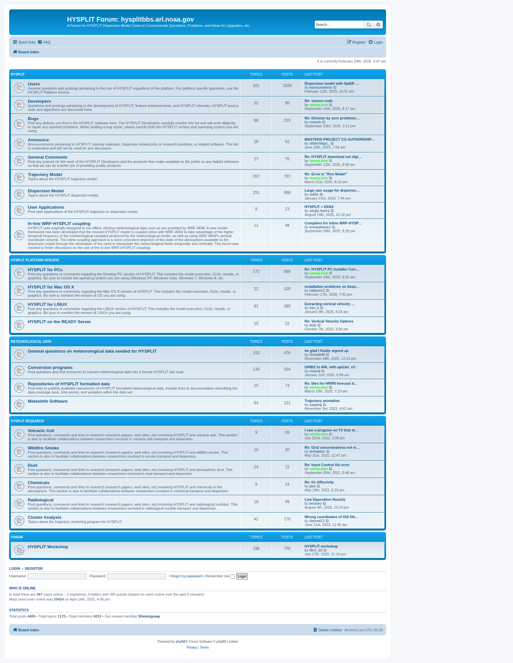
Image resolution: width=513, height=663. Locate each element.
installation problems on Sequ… (332, 286)
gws (313, 486)
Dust (32, 465)
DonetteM (317, 355)
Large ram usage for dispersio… (332, 190)
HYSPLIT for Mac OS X (51, 287)
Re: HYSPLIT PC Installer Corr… (332, 269)
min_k (314, 308)
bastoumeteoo (321, 87)
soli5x (314, 194)
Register (34, 568)
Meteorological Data (31, 341)
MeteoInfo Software (48, 401)
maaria (315, 371)
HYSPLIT (18, 74)
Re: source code (319, 101)
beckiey (316, 503)
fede (313, 325)
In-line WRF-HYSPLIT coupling (59, 223)
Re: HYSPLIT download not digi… (333, 157)
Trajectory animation (322, 401)
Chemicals (38, 482)
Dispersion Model (46, 190)
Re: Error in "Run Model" (326, 174)
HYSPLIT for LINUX (47, 304)
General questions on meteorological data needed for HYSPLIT (92, 351)
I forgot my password (186, 576)
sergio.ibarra (319, 211)
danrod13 (317, 521)
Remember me (220, 576)
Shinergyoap (149, 616)
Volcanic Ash (41, 430)
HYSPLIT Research (27, 421)
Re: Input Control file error (327, 465)
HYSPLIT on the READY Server (59, 321)
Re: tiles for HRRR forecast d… (331, 383)
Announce (38, 139)
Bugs (33, 118)
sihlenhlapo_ (320, 143)
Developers (39, 101)
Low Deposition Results (325, 499)
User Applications (46, 207)
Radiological (40, 499)
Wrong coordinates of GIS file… (332, 517)
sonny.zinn (319, 105)
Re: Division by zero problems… (332, 118)
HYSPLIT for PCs (45, 269)
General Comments (47, 157)
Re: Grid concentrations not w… (332, 447)
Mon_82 (316, 550)
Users (34, 83)
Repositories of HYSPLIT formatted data (69, 383)
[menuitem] (43, 42)
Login (14, 568)
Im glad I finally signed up (326, 351)
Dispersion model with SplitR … (332, 83)
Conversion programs (50, 367)
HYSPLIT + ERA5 (319, 207)
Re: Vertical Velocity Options (329, 321)
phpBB (181, 641)
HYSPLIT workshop (321, 546)
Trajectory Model (45, 174)
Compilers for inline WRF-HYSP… (333, 223)
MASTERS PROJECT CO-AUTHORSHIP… (340, 139)
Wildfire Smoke (43, 447)
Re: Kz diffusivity (319, 482)
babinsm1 (317, 290)
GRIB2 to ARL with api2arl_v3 (330, 367)
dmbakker (317, 451)
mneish (315, 122)
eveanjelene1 (320, 227)
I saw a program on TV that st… (331, 430)
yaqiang (316, 405)
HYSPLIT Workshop (48, 546)
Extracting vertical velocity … (330, 304)
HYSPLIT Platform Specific (35, 260)
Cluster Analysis (45, 517)
